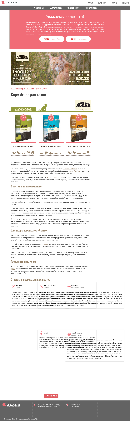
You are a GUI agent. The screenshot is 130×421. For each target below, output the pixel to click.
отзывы (45, 244)
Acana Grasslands (53, 177)
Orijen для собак (73, 8)
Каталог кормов (20, 89)
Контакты (125, 3)
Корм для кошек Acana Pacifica (51, 146)
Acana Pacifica (74, 171)
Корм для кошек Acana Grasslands (23, 146)
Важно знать (102, 3)
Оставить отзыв (51, 396)
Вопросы (114, 3)
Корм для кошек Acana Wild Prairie (79, 146)
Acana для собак (38, 8)
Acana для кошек (56, 8)
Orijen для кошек (91, 8)
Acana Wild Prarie (70, 169)
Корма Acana (30, 89)
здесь (13, 269)
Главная (90, 3)
